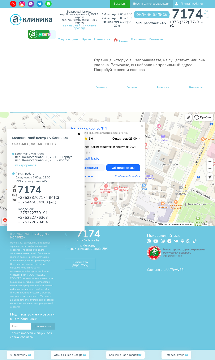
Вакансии (120, 4)
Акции (121, 40)
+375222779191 (33, 212)
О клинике (138, 39)
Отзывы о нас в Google (68, 355)
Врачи (86, 39)
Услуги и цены (68, 39)
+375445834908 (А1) (37, 202)
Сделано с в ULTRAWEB (165, 270)
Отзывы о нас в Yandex (123, 355)
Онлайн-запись (151, 14)
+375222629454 (33, 222)
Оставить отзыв (174, 355)
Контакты (156, 39)
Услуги (132, 87)
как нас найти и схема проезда (79, 27)
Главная (101, 87)
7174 (187, 14)
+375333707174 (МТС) (38, 197)
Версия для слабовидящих (151, 4)
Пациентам (102, 39)
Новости (163, 87)
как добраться (25, 165)
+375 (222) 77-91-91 (186, 23)
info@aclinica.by (88, 240)
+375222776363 (33, 217)
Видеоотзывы (18, 355)
